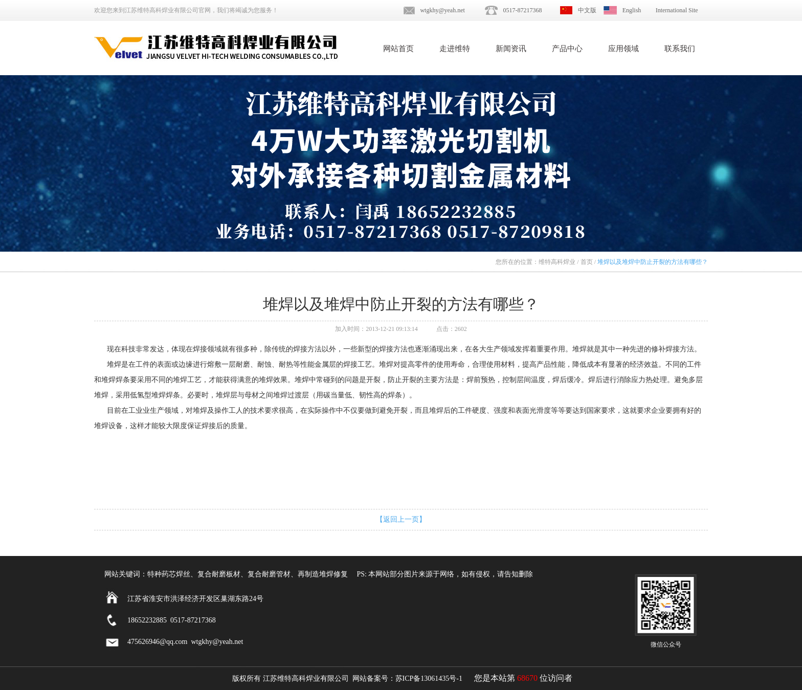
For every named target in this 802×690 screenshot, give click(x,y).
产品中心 (567, 48)
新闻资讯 (511, 48)
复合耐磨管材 (269, 574)
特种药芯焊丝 (168, 574)
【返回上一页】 (401, 519)
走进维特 (454, 48)
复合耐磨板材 (218, 574)
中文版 (587, 10)
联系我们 (679, 48)
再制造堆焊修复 (323, 574)
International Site (677, 10)
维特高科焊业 (557, 261)
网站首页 (398, 48)
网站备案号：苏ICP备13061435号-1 (407, 678)
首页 (587, 261)
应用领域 (623, 48)
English (631, 10)
